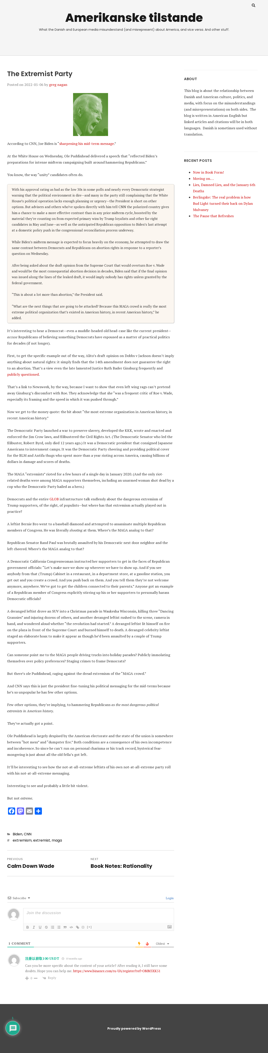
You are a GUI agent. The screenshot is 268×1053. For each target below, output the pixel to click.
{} (83, 927)
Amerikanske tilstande (134, 18)
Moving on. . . (203, 178)
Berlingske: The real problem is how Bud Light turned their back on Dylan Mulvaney (223, 203)
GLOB (54, 499)
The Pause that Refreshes (213, 215)
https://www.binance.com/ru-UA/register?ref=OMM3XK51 (116, 971)
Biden (17, 834)
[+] (89, 927)
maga (57, 840)
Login (169, 898)
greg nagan (58, 84)
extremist (41, 840)
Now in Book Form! (208, 172)
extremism (22, 840)
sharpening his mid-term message (86, 143)
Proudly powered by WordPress (134, 1028)
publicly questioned (23, 374)
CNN (27, 834)
